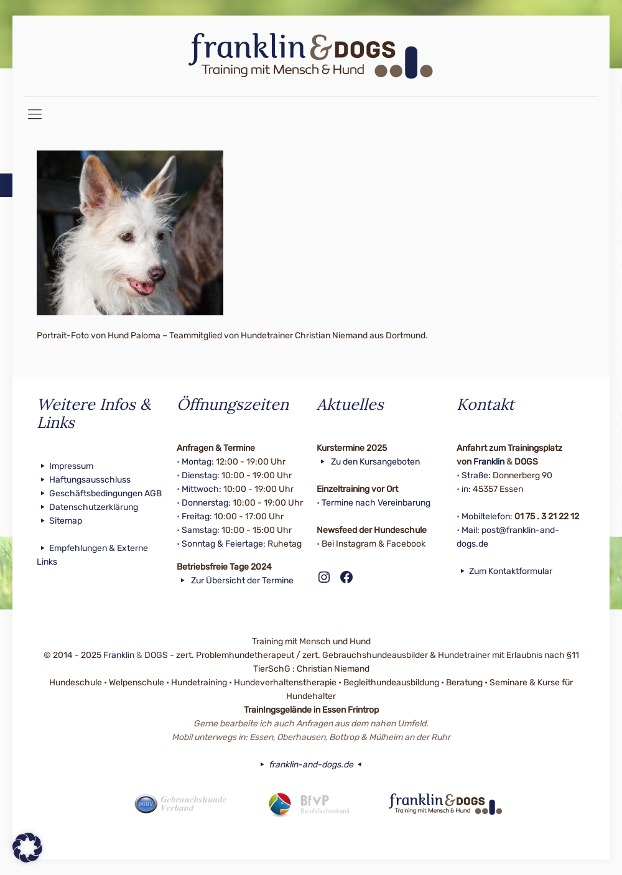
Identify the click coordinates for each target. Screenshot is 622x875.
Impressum (65, 466)
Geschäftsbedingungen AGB (99, 493)
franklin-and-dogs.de (310, 764)
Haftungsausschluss (84, 480)
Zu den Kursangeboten (368, 461)
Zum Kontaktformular (504, 571)
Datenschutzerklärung (87, 507)
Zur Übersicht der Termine (235, 580)
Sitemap (59, 521)
